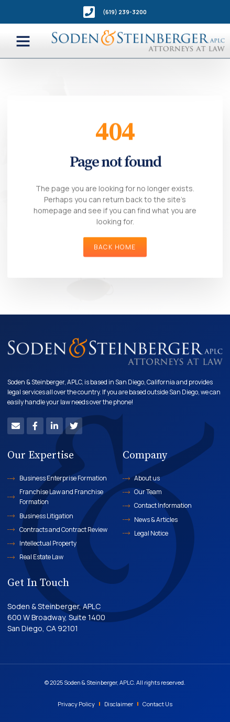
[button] (23, 41)
